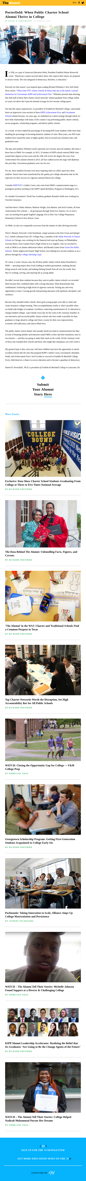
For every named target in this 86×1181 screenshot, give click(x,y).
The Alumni (11, 3)
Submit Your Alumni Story (43, 390)
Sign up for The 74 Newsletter (43, 1150)
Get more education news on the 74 (44, 1158)
